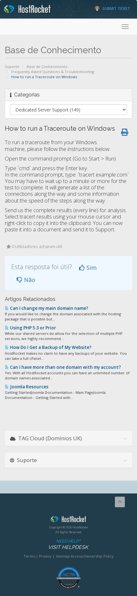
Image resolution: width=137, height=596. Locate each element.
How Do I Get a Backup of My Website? (48, 347)
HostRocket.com (68, 520)
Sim (88, 267)
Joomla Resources (26, 387)
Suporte (12, 66)
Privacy (45, 556)
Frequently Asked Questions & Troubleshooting (52, 71)
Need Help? (68, 544)
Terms (29, 556)
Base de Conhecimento (47, 66)
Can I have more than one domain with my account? (63, 367)
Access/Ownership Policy (92, 556)
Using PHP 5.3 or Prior (30, 328)
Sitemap (63, 556)
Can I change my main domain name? (46, 308)
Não (26, 280)
